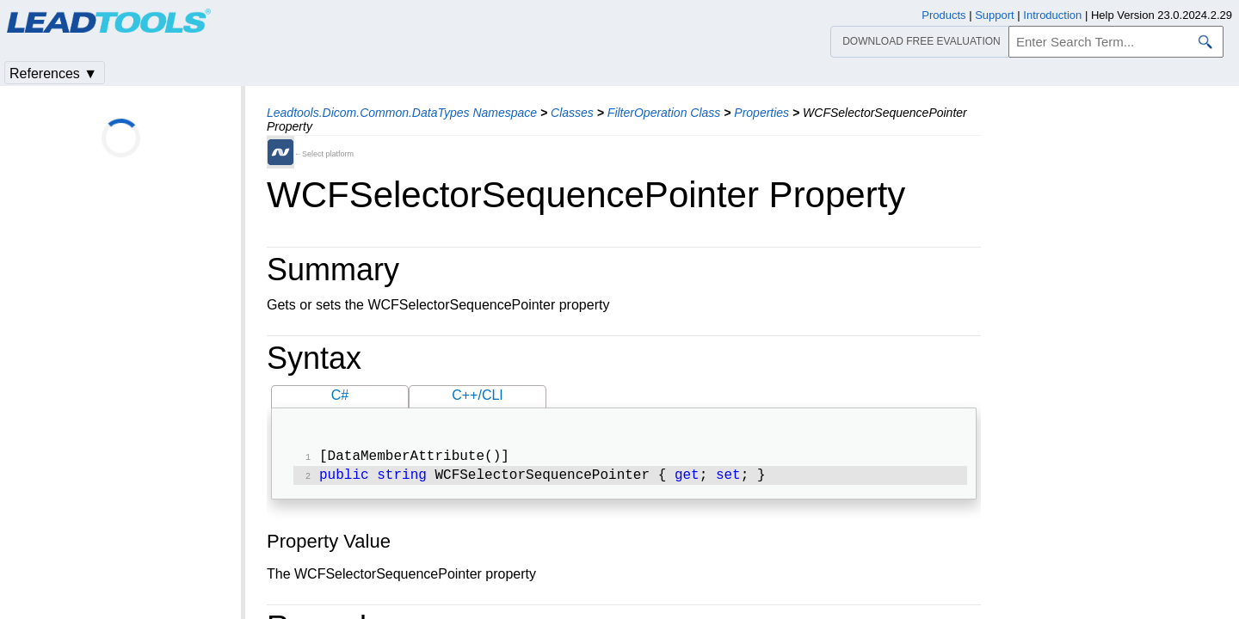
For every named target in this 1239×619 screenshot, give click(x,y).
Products (943, 15)
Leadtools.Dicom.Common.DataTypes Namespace (402, 113)
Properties (761, 113)
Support (994, 15)
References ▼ (53, 73)
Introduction (1052, 15)
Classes (572, 113)
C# (339, 395)
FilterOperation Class (664, 113)
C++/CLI (477, 395)
